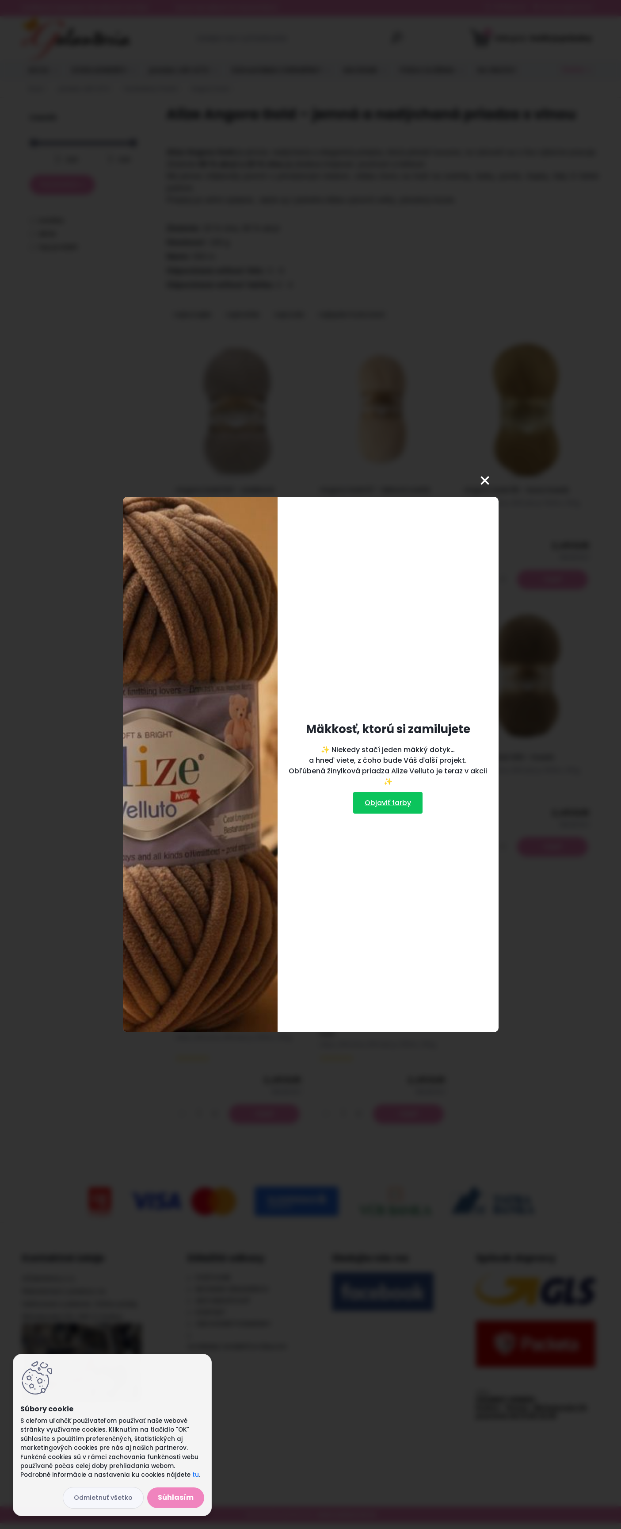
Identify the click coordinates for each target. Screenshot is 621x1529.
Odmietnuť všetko (103, 1497)
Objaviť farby (388, 803)
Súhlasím (176, 1497)
